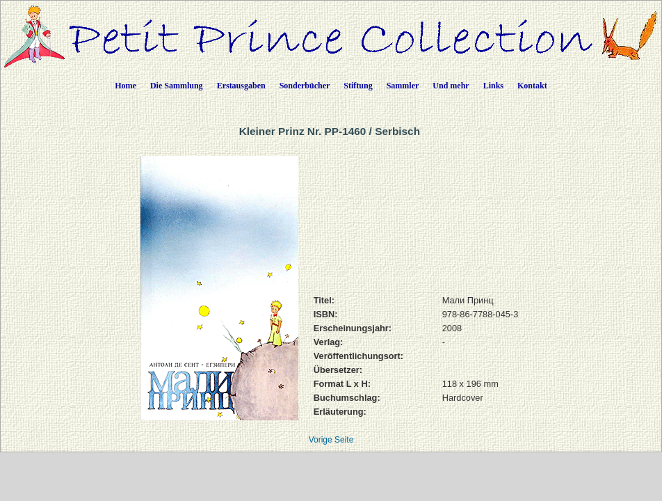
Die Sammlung (176, 85)
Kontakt (532, 85)
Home (125, 85)
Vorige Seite (331, 440)
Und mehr (451, 85)
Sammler (403, 85)
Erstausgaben (241, 85)
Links (493, 85)
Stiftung (358, 85)
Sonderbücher (305, 85)
